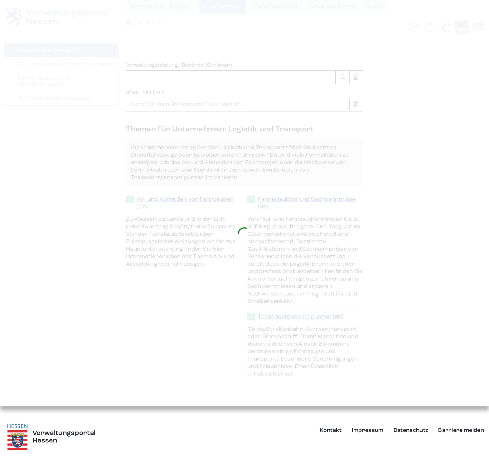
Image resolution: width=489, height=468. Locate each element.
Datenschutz (411, 430)
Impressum (368, 430)
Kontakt (331, 430)
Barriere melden (461, 430)
